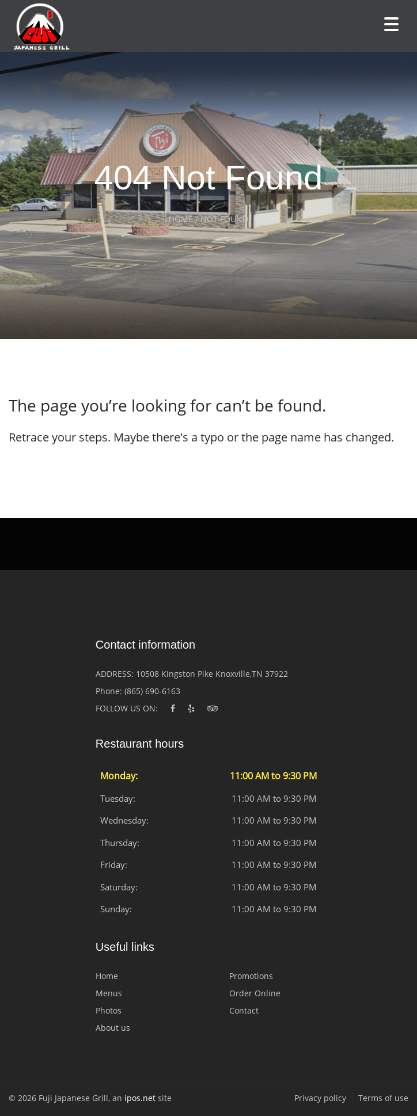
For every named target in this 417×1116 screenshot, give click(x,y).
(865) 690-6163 (152, 690)
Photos (109, 1010)
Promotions (251, 975)
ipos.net (140, 1097)
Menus (109, 993)
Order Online (254, 993)
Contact (244, 1010)
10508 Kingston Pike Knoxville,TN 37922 (212, 673)
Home (107, 975)
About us (113, 1027)
